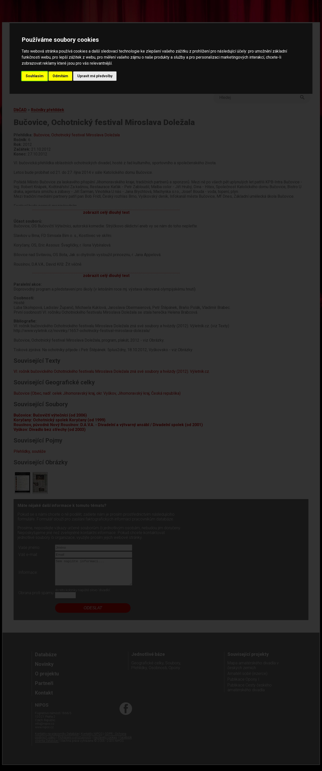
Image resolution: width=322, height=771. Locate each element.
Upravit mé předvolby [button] (94, 76)
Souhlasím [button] (35, 76)
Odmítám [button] (60, 76)
